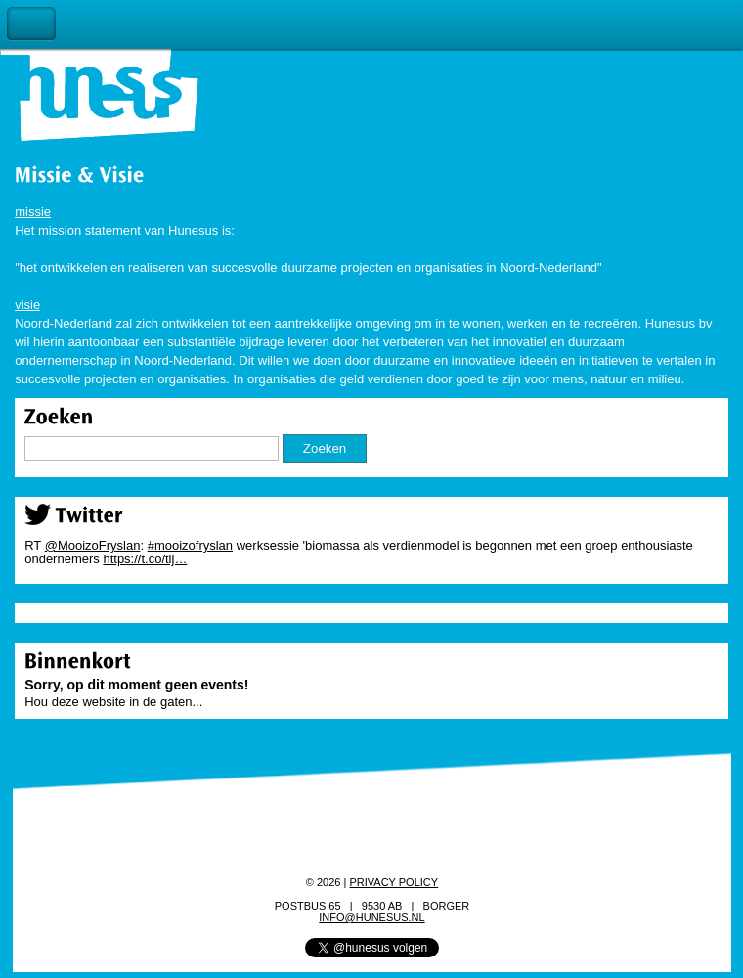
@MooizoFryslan (93, 545)
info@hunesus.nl (371, 917)
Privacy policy (393, 882)
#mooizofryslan (190, 545)
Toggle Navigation (31, 24)
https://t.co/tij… (145, 559)
